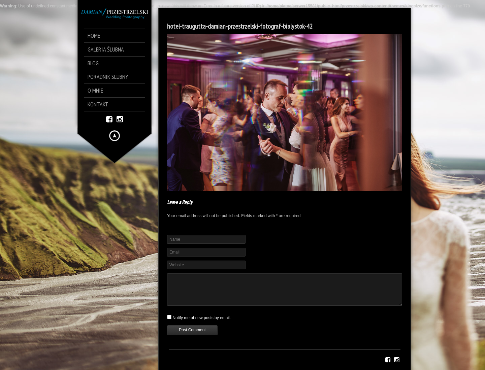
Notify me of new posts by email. (201, 317)
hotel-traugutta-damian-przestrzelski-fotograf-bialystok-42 (240, 26)
